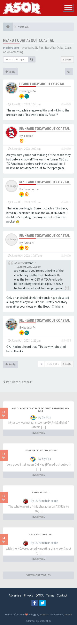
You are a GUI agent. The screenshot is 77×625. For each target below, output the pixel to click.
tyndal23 (28, 243)
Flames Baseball (41, 492)
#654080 (66, 149)
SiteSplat (44, 614)
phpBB (68, 614)
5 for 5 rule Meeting (40, 534)
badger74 (29, 91)
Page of (53, 363)
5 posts (67, 59)
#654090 (66, 256)
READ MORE (38, 432)
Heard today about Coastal (28, 40)
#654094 (66, 340)
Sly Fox (39, 48)
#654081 (66, 202)
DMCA (40, 595)
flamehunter (31, 189)
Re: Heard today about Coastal (44, 128)
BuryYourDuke (54, 48)
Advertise (15, 595)
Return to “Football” (17, 382)
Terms (50, 595)
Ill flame (28, 136)
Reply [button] (10, 72)
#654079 (66, 104)
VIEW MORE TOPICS (38, 575)
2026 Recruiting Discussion (40, 450)
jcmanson (27, 48)
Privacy (28, 595)
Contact (62, 595)
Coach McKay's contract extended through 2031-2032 (40, 410)
